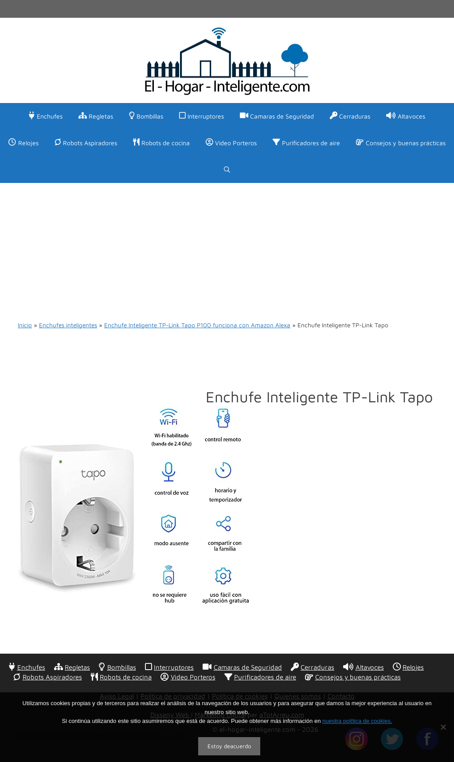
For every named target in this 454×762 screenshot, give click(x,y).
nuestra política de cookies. (357, 721)
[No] (442, 726)
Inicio (25, 325)
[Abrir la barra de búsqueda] (227, 169)
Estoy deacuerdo (229, 746)
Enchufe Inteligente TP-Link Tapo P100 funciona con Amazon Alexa (197, 325)
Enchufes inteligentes (68, 325)
